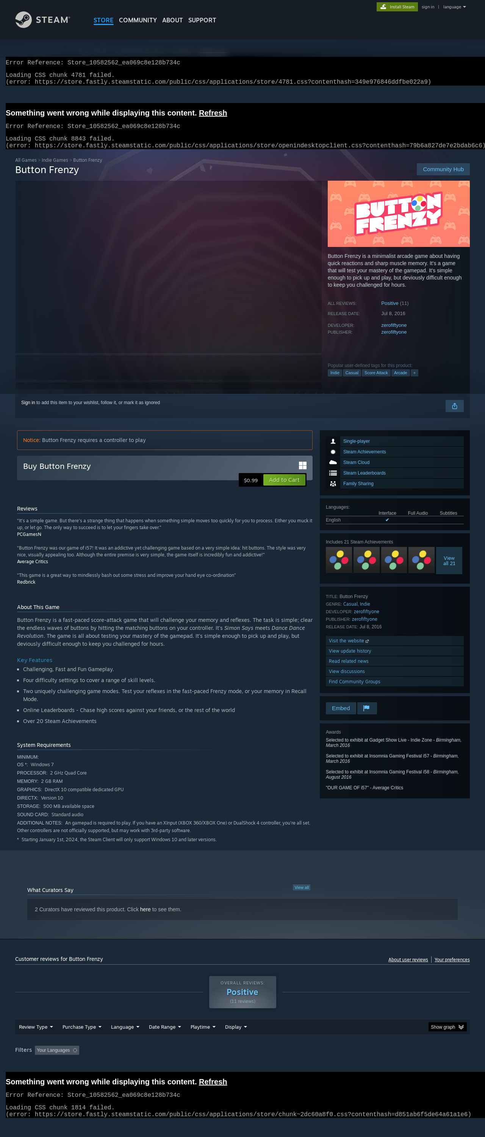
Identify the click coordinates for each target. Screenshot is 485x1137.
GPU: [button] (370, 1064)
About (172, 20)
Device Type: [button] (404, 1064)
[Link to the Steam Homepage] (48, 26)
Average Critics (32, 570)
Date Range (162, 1041)
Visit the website (349, 650)
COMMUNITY (138, 20)
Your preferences (452, 968)
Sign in (28, 411)
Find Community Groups (354, 690)
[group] (242, 1065)
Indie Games (55, 169)
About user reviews (408, 968)
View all (301, 896)
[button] (284, 489)
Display (233, 1041)
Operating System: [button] (306, 1064)
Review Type (33, 1041)
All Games (26, 169)
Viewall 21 (449, 569)
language (452, 6)
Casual (352, 382)
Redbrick (26, 591)
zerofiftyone (394, 334)
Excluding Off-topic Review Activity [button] (130, 1064)
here (145, 918)
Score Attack (376, 382)
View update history (350, 660)
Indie (335, 382)
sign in (428, 6)
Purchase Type (79, 1041)
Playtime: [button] (188, 1064)
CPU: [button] (345, 1064)
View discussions (347, 680)
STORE (104, 20)
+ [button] (414, 382)
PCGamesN (29, 543)
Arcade (400, 382)
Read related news (349, 670)
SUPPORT (202, 20)
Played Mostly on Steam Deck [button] (243, 1064)
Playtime (200, 1041)
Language (122, 1041)
